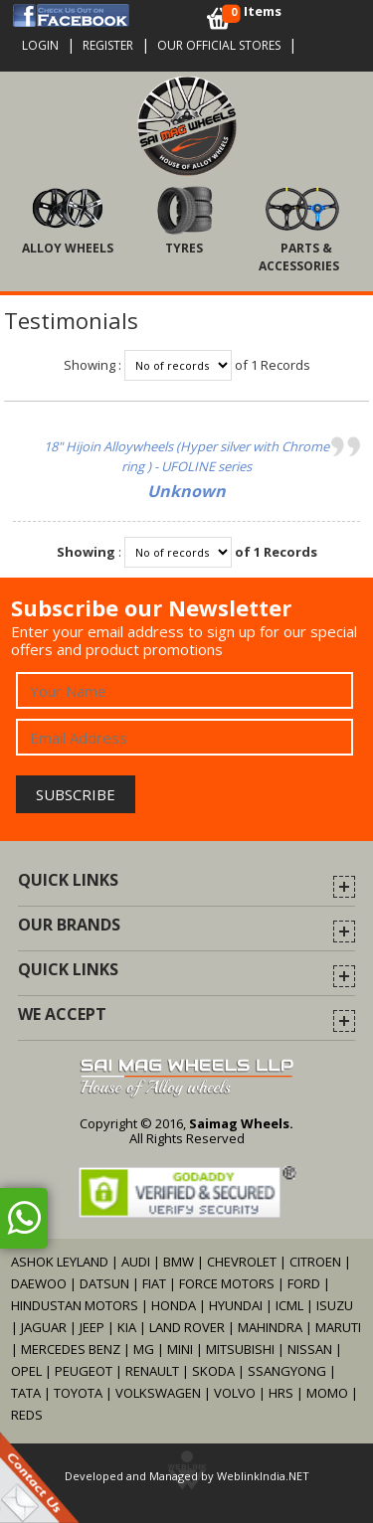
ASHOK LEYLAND (59, 1261)
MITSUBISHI (240, 1349)
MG (143, 1349)
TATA (26, 1393)
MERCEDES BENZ (70, 1349)
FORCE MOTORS (227, 1283)
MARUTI (338, 1327)
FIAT (154, 1283)
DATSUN (104, 1283)
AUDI (135, 1261)
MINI (180, 1349)
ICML (289, 1305)
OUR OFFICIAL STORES (218, 45)
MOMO (327, 1393)
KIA (126, 1327)
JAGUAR (44, 1327)
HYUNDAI (236, 1305)
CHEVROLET (242, 1261)
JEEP (93, 1327)
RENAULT (152, 1371)
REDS (27, 1415)
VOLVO (235, 1393)
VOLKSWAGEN (158, 1393)
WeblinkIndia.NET (263, 1475)
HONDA (173, 1305)
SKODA (213, 1371)
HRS (281, 1393)
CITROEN (315, 1261)
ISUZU (334, 1305)
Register (108, 45)
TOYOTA (79, 1393)
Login (40, 45)
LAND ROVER (187, 1327)
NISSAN (309, 1349)
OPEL (26, 1371)
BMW (178, 1261)
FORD (303, 1283)
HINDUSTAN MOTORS (74, 1305)
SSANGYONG (287, 1371)
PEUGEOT (83, 1371)
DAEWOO (39, 1283)
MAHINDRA (270, 1327)
